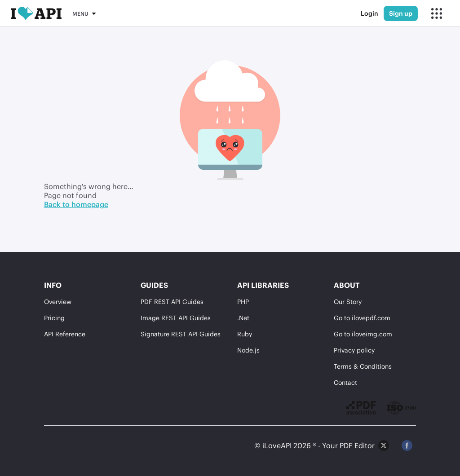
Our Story (348, 301)
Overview (57, 301)
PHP (243, 301)
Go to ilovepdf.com (362, 318)
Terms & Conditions (363, 366)
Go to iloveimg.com (363, 334)
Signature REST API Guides (181, 334)
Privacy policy (354, 350)
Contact (345, 382)
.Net (243, 318)
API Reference (64, 334)
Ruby (244, 334)
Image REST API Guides (176, 318)
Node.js (248, 350)
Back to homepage (76, 204)
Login (369, 13)
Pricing (54, 318)
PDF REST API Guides (172, 301)
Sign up (400, 13)
